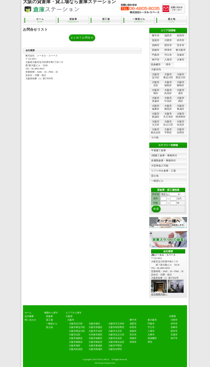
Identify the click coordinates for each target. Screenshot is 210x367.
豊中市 (155, 35)
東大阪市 (181, 49)
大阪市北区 (155, 84)
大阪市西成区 (155, 115)
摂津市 (168, 49)
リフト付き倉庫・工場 (163, 170)
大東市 (180, 59)
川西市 (168, 40)
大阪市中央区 (168, 99)
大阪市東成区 (180, 107)
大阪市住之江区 (168, 123)
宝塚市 (180, 54)
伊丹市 (180, 40)
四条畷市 (156, 64)
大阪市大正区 (155, 123)
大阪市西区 (180, 99)
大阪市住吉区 (180, 123)
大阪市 (70, 320)
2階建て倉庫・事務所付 (164, 155)
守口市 (168, 54)
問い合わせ (30, 320)
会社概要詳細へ (159, 294)
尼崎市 (155, 45)
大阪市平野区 (168, 131)
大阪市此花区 (168, 91)
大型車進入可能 (159, 165)
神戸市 (155, 59)
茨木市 (180, 45)
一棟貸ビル (139, 20)
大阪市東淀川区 (168, 76)
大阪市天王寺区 (168, 115)
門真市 (155, 54)
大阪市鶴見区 (168, 107)
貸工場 (106, 20)
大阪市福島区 (168, 84)
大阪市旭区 (155, 91)
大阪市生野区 (180, 131)
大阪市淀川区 (155, 76)
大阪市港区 (180, 91)
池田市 (168, 35)
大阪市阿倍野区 (181, 115)
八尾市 (168, 59)
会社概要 (29, 316)
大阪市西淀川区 (181, 76)
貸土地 (171, 20)
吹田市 (180, 35)
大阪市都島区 (180, 84)
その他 (154, 137)
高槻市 (155, 49)
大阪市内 (156, 69)
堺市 (168, 64)
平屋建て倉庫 (158, 150)
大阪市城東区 (155, 107)
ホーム (40, 20)
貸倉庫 (73, 20)
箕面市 (155, 40)
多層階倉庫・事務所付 (163, 160)
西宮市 (168, 45)
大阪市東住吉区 (156, 131)
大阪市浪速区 (155, 99)
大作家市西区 (95, 334)
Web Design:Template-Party (105, 363)
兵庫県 (172, 316)
